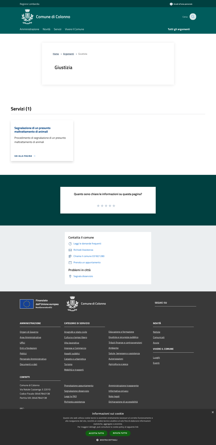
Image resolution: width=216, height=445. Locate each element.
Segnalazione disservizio (76, 391)
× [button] (213, 412)
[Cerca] (192, 16)
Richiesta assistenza (74, 401)
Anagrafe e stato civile (75, 332)
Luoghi (156, 357)
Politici (23, 353)
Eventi (156, 363)
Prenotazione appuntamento (78, 385)
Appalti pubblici (72, 353)
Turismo (68, 364)
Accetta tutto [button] (96, 433)
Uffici (22, 342)
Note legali (114, 396)
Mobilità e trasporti (74, 369)
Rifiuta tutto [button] (120, 433)
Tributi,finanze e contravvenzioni (125, 342)
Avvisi (156, 342)
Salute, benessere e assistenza (124, 353)
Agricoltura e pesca (118, 364)
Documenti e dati (28, 364)
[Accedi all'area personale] (181, 3)
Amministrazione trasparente (124, 385)
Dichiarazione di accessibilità (123, 401)
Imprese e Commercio (75, 348)
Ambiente (113, 348)
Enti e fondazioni (28, 348)
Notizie (156, 332)
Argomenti (68, 54)
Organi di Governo (29, 332)
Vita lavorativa (71, 342)
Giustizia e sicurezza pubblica (123, 337)
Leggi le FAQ (70, 396)
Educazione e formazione (121, 332)
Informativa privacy (118, 391)
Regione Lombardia (29, 4)
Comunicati (159, 337)
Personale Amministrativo (33, 359)
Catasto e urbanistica (75, 359)
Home (56, 54)
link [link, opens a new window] (136, 427)
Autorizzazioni (116, 358)
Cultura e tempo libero (75, 337)
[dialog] (108, 427)
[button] (108, 439)
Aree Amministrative (30, 337)
